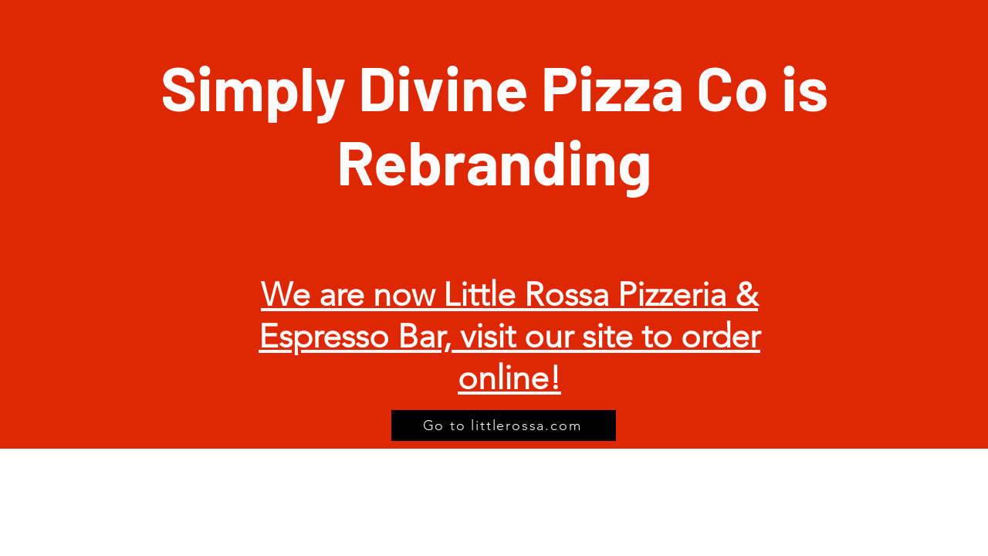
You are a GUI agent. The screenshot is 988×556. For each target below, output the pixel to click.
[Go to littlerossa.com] (503, 425)
